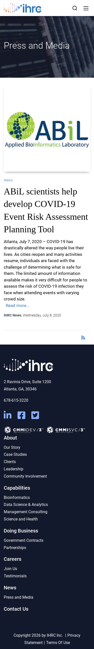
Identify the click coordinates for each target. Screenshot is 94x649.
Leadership (13, 469)
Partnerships (15, 547)
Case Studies (15, 454)
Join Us (10, 568)
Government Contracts (23, 540)
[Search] (74, 8)
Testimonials (15, 576)
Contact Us (16, 609)
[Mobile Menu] (86, 8)
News (8, 180)
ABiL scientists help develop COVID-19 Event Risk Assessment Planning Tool (46, 210)
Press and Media (18, 597)
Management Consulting (25, 511)
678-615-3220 (16, 400)
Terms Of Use (58, 642)
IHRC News (12, 315)
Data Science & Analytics (26, 504)
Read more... (17, 305)
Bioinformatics (17, 497)
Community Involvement (25, 476)
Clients (10, 461)
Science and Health (21, 519)
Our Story (12, 447)
